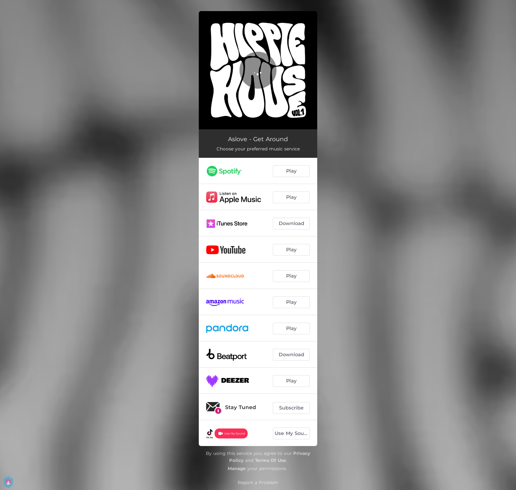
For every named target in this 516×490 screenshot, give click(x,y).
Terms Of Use (270, 460)
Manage (237, 468)
